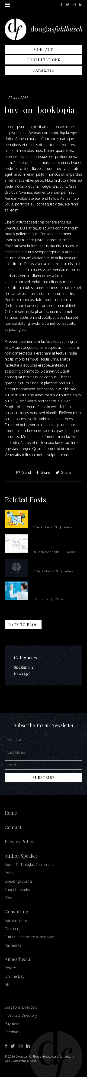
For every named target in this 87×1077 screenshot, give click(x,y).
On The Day (14, 976)
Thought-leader (17, 889)
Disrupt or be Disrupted (46, 589)
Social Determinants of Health (56, 542)
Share (43, 472)
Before (10, 968)
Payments (43, 70)
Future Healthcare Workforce (29, 937)
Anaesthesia (17, 959)
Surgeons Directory (21, 1007)
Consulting (16, 911)
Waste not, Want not (53, 563)
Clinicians (12, 928)
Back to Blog (23, 624)
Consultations (43, 59)
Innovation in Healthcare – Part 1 (52, 517)
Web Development (15, 1060)
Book (9, 873)
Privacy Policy (19, 841)
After (9, 984)
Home (11, 813)
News (68, 527)
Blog (8, 898)
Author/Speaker (21, 856)
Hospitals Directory (21, 1015)
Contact (43, 49)
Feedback (13, 1032)
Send (23, 472)
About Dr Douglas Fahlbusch (29, 864)
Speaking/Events (19, 881)
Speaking (22, 667)
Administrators (17, 920)
